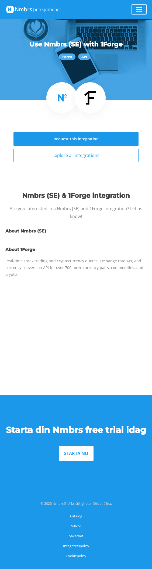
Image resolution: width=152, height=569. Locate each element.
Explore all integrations (76, 155)
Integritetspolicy (76, 545)
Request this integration (76, 138)
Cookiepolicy (76, 555)
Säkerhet (76, 536)
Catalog (76, 516)
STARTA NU (76, 453)
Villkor (76, 526)
